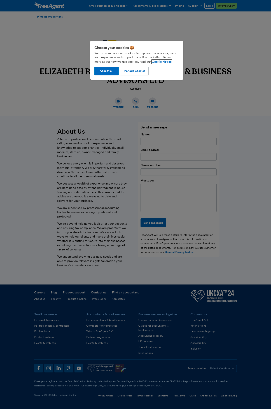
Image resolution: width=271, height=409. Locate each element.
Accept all (106, 71)
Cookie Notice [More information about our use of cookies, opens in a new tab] (162, 61)
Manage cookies (134, 71)
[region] (136, 60)
